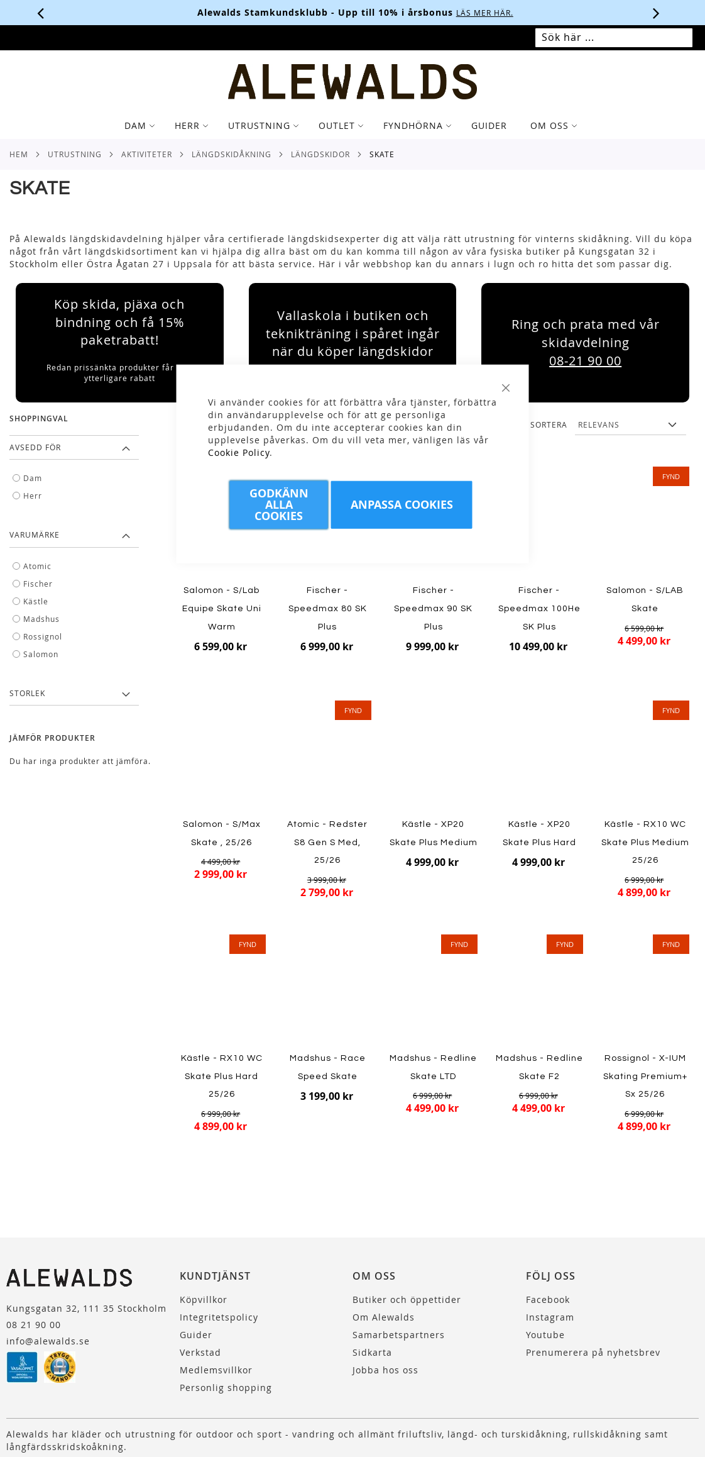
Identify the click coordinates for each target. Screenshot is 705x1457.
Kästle (35, 601)
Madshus (41, 619)
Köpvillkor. (406, 13)
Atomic (37, 566)
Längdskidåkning (231, 154)
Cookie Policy (239, 452)
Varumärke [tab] (34, 534)
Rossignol (42, 636)
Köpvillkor (203, 1299)
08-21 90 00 (585, 360)
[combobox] (613, 37)
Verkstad (200, 1352)
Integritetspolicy (219, 1317)
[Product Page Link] (539, 523)
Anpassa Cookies (402, 504)
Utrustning (75, 154)
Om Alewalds (383, 1317)
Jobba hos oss (385, 1370)
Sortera (548, 424)
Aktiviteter (146, 154)
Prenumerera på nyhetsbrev (593, 1352)
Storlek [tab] (27, 693)
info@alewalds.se (48, 1341)
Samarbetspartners (398, 1335)
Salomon (40, 654)
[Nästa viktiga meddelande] (656, 12)
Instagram (550, 1317)
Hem (18, 154)
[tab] (352, 126)
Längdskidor (320, 154)
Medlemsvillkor (216, 1370)
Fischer (38, 584)
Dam (32, 478)
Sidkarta (372, 1352)
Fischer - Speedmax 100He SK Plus (539, 608)
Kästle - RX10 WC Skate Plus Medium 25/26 (645, 842)
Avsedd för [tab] (35, 447)
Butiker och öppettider (406, 1299)
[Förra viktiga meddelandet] (41, 12)
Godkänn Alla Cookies (279, 504)
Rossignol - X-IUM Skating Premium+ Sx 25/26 (645, 1076)
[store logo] (352, 81)
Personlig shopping (226, 1387)
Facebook (548, 1299)
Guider (196, 1335)
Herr (32, 495)
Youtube (545, 1335)
